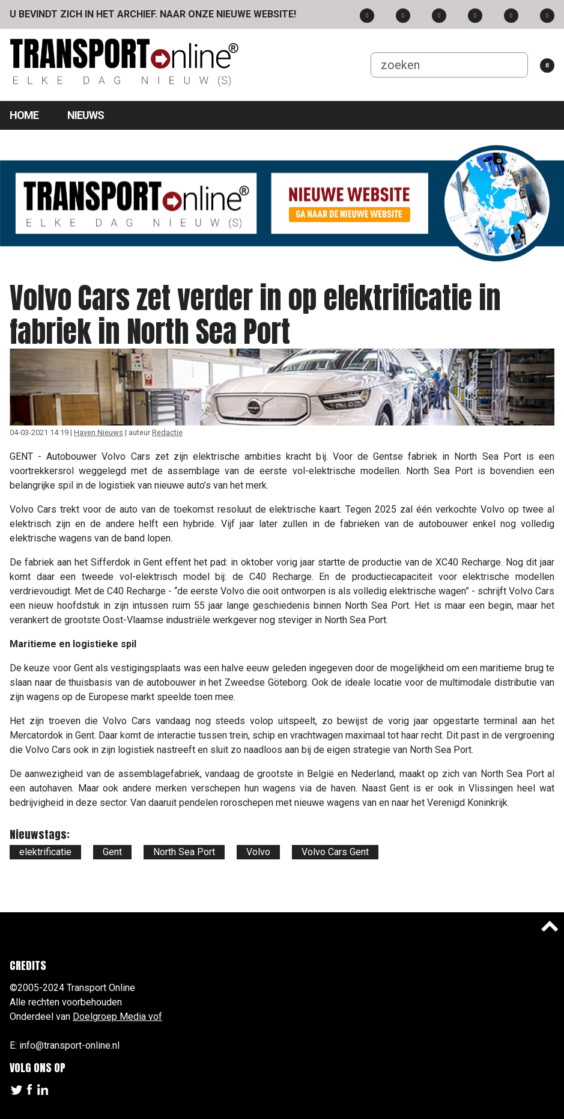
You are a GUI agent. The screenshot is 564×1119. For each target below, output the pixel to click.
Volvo (258, 852)
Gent (112, 852)
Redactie (167, 432)
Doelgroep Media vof (117, 1016)
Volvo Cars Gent (335, 852)
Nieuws (85, 115)
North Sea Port (184, 852)
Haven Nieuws (98, 432)
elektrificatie (45, 852)
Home (24, 115)
